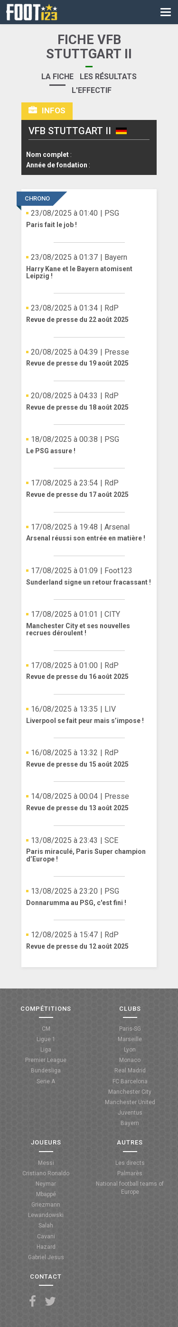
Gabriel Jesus (46, 1257)
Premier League (45, 1060)
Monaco (130, 1060)
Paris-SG (130, 1028)
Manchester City (129, 1092)
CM (46, 1028)
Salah (45, 1225)
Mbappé (46, 1194)
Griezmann (45, 1204)
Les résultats (108, 76)
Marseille (130, 1039)
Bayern (130, 1123)
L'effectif (92, 90)
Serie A (46, 1081)
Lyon (130, 1049)
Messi (46, 1163)
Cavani (46, 1236)
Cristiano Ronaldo (45, 1173)
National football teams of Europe (130, 1188)
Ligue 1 (46, 1039)
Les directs (130, 1163)
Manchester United (130, 1102)
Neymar (46, 1184)
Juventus (130, 1112)
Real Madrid (130, 1070)
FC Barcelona (130, 1081)
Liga (45, 1049)
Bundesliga (46, 1070)
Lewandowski (46, 1215)
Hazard (46, 1247)
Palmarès (129, 1173)
